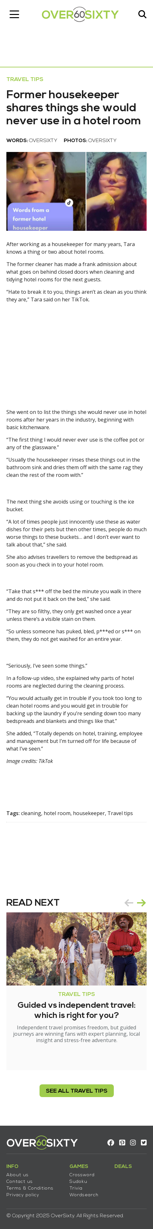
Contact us (19, 1181)
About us (17, 1175)
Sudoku (78, 1181)
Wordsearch (83, 1195)
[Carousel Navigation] (135, 903)
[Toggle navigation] (14, 14)
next (141, 903)
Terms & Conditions (30, 1188)
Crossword (82, 1175)
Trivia (76, 1188)
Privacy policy (22, 1195)
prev (129, 903)
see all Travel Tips (76, 1091)
